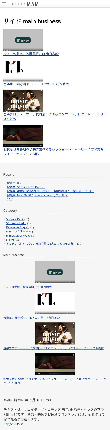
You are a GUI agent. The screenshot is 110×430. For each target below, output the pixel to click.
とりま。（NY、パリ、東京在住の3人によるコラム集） (41, 243)
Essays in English (17, 227)
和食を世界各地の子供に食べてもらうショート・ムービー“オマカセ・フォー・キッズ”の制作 (54, 140)
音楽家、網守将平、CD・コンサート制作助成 (37, 72)
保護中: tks (14, 183)
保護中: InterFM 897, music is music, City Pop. (37, 195)
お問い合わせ (14, 424)
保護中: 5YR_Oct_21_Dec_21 (26, 187)
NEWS (10, 239)
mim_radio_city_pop (19, 235)
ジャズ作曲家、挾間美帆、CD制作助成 (32, 42)
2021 (10, 199)
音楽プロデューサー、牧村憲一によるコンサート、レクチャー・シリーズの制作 (54, 105)
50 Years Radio (16, 223)
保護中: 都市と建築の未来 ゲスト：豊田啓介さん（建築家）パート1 (50, 191)
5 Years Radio (15, 219)
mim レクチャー (17, 231)
